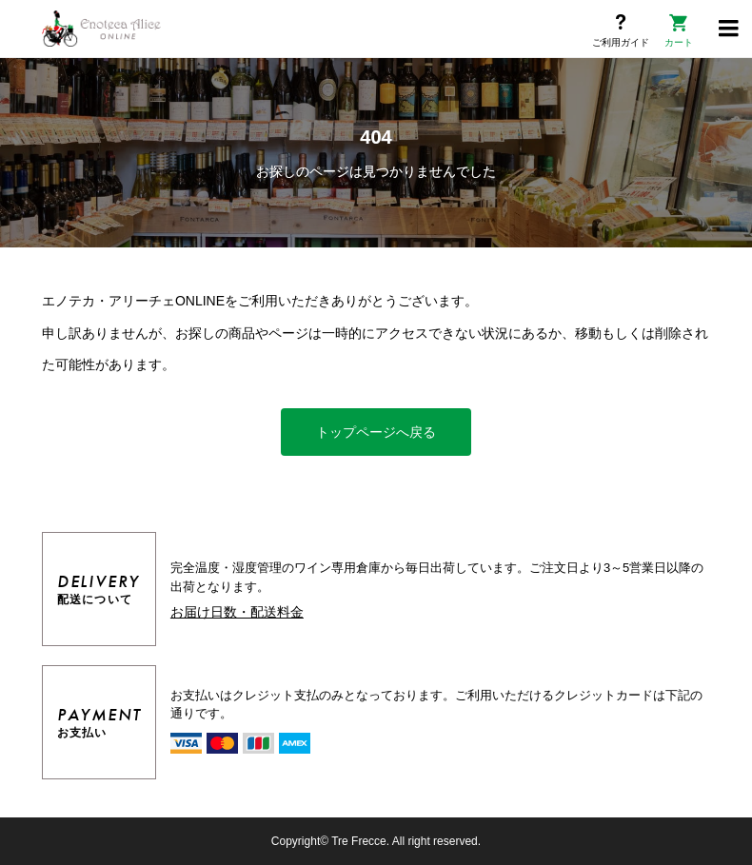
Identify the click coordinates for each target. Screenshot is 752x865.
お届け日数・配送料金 (237, 611)
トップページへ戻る (376, 432)
